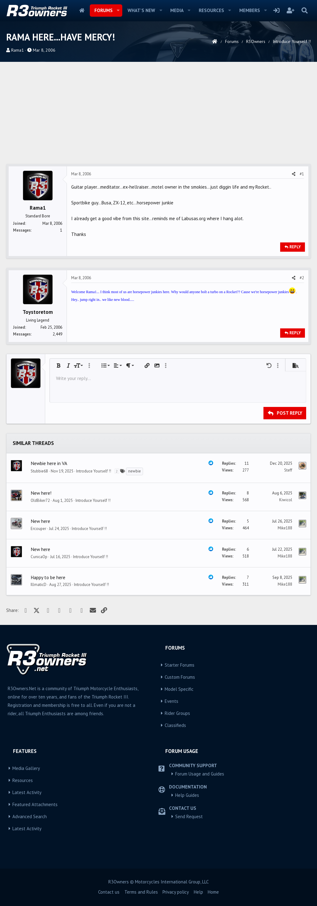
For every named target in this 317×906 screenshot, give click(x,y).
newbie (134, 471)
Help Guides (187, 795)
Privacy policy (176, 892)
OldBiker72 (40, 500)
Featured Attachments (35, 804)
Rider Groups (177, 713)
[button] (118, 10)
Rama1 (17, 50)
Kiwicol (285, 499)
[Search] (304, 10)
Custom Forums (180, 677)
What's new (141, 10)
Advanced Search (29, 816)
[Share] (293, 174)
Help (198, 892)
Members (249, 10)
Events (171, 701)
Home (82, 10)
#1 (302, 174)
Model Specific (179, 689)
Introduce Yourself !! (93, 471)
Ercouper (38, 528)
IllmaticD (38, 584)
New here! (41, 493)
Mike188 (285, 528)
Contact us (108, 892)
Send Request (189, 816)
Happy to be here (48, 577)
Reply (295, 247)
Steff (288, 470)
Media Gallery (26, 768)
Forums (103, 10)
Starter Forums (179, 665)
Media (177, 10)
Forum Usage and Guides (199, 774)
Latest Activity (26, 792)
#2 (302, 277)
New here (40, 521)
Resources (211, 10)
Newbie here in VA (49, 463)
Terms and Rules (141, 892)
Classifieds (175, 725)
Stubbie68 (39, 471)
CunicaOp (39, 556)
